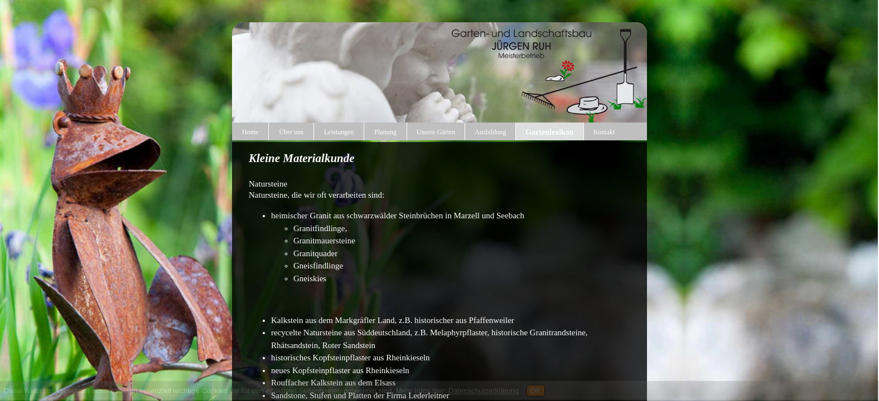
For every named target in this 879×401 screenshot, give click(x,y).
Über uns (291, 132)
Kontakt (604, 132)
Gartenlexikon (549, 132)
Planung (385, 132)
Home (250, 132)
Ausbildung (490, 132)
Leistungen (339, 132)
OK (535, 391)
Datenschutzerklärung (483, 391)
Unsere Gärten (436, 132)
